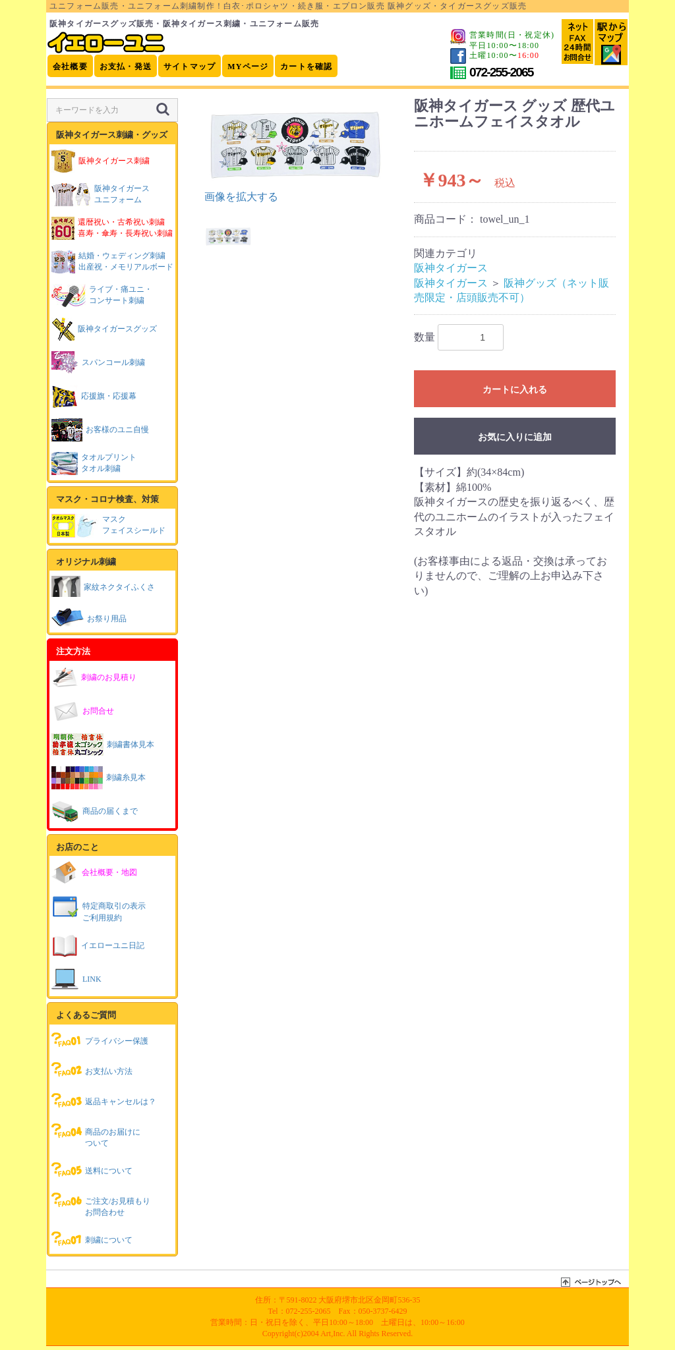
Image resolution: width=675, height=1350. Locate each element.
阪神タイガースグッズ (104, 329)
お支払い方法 (91, 1070)
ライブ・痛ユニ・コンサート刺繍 (101, 295)
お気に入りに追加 (515, 437)
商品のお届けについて (95, 1134)
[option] (297, 151)
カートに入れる (515, 389)
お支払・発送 (126, 66)
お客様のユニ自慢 (100, 429)
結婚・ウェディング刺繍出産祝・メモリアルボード (112, 261)
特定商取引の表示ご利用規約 (98, 908)
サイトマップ (189, 66)
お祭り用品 (89, 617)
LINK (76, 979)
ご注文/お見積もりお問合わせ (100, 1203)
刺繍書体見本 (102, 744)
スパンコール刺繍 (98, 362)
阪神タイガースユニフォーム (100, 194)
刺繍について (91, 1239)
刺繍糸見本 (98, 777)
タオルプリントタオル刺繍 (93, 463)
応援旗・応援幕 (93, 396)
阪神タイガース (451, 267)
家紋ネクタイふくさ (103, 586)
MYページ (247, 66)
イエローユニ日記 (97, 945)
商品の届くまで (94, 811)
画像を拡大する (241, 196)
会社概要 (70, 66)
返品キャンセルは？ (103, 1100)
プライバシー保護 (99, 1040)
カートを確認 (306, 66)
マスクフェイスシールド (108, 526)
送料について (91, 1169)
